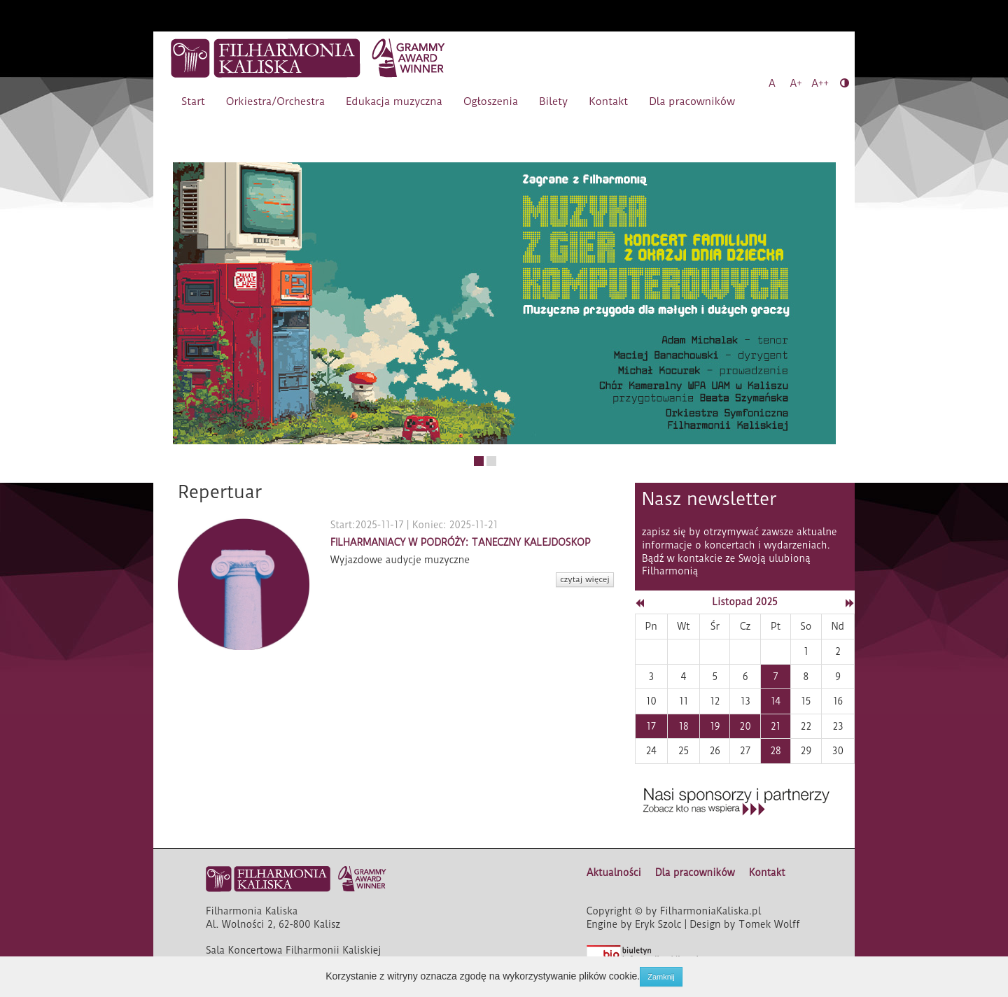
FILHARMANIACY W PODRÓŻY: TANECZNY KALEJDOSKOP (460, 542)
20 (745, 726)
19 (715, 726)
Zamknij (661, 977)
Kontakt (608, 101)
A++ (820, 83)
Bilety (553, 101)
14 (775, 701)
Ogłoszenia (490, 101)
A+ (796, 83)
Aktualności (614, 872)
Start (193, 101)
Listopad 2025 (744, 601)
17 (651, 726)
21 (775, 726)
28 (775, 750)
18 (683, 726)
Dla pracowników (692, 101)
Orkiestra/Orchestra (275, 101)
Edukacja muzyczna (394, 101)
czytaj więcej (585, 579)
